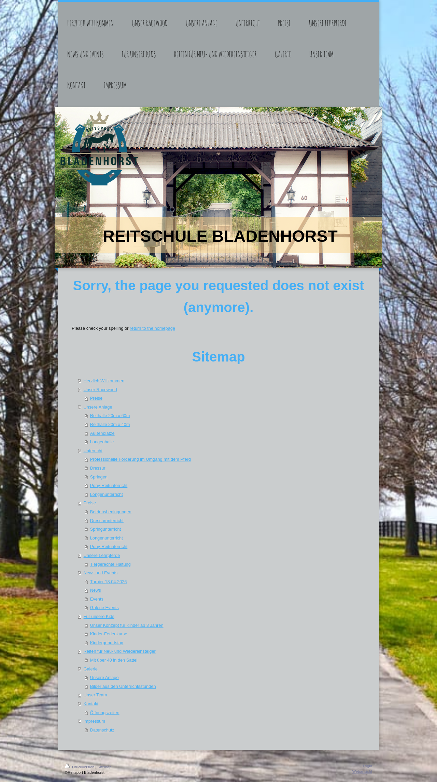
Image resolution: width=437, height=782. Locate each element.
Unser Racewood (100, 389)
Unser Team (95, 694)
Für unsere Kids (99, 616)
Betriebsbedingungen (110, 511)
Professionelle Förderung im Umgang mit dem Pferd (140, 459)
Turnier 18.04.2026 (108, 581)
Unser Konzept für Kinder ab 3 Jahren (127, 625)
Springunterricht (105, 529)
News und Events (101, 572)
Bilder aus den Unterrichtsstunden (123, 686)
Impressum (94, 721)
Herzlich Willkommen (104, 380)
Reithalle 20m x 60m (110, 415)
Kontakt (91, 703)
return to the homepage (152, 328)
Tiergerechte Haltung (110, 564)
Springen (99, 476)
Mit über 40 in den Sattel (114, 660)
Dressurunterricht (107, 520)
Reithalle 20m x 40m (110, 424)
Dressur (97, 468)
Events (96, 599)
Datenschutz (102, 730)
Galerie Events (104, 607)
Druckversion (80, 767)
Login (367, 766)
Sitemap (105, 767)
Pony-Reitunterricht (109, 485)
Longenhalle (102, 441)
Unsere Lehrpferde (102, 555)
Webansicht (362, 771)
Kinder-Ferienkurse (108, 633)
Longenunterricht (106, 494)
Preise (96, 398)
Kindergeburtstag (106, 642)
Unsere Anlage (98, 407)
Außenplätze (102, 433)
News (95, 590)
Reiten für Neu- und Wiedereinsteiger (120, 651)
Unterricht (93, 450)
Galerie (91, 669)
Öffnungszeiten (104, 712)
